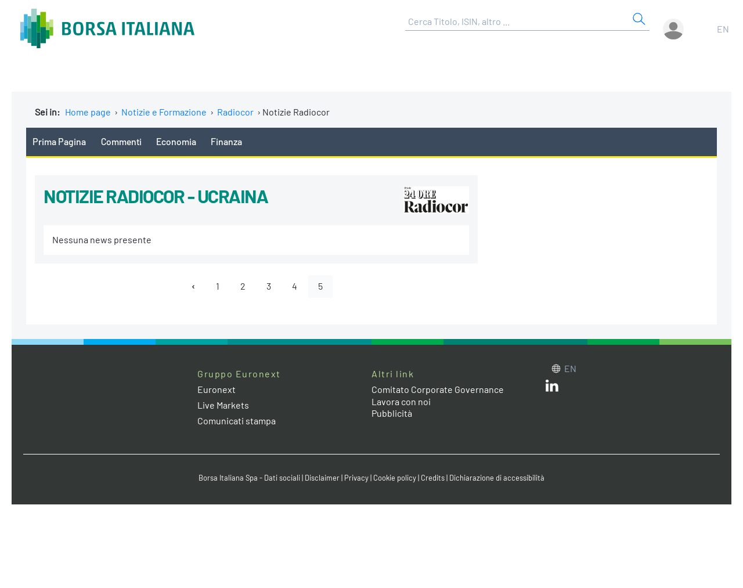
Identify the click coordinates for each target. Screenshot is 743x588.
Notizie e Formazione (164, 111)
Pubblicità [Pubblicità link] (392, 413)
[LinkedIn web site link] (552, 388)
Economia (176, 141)
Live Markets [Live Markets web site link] (223, 404)
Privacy (356, 477)
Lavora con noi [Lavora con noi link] (401, 401)
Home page (88, 111)
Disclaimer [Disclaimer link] (322, 477)
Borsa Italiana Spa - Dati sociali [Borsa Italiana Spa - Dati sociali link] (249, 477)
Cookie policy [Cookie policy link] (394, 477)
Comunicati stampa (236, 420)
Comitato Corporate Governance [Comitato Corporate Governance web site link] (438, 389)
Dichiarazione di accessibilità (496, 477)
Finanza (226, 141)
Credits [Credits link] (433, 477)
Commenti (121, 141)
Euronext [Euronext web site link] (216, 389)
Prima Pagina (59, 141)
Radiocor (235, 111)
